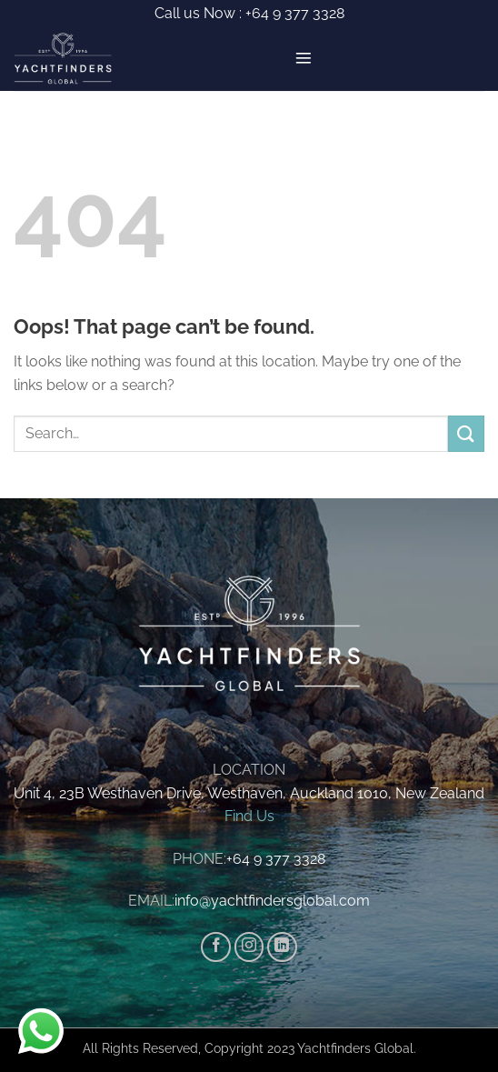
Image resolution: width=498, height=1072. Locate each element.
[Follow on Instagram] (249, 947)
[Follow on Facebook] (216, 947)
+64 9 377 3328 (293, 13)
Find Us (249, 816)
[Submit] (466, 433)
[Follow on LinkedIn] (282, 947)
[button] (303, 58)
